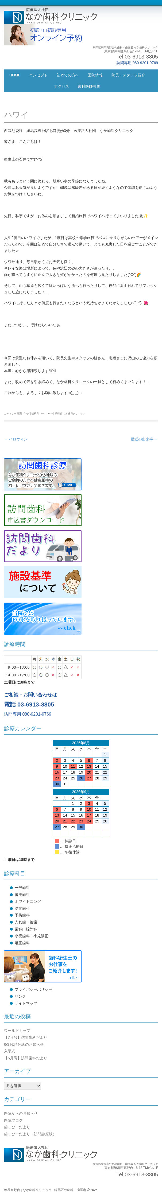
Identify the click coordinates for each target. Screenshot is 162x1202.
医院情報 (95, 75)
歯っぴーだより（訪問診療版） (30, 1134)
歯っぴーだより (17, 1127)
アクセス (61, 86)
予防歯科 (22, 915)
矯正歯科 (22, 943)
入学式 (9, 1051)
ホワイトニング (28, 901)
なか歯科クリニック (74, 413)
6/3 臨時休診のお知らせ (24, 1044)
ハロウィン (16, 439)
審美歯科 (22, 894)
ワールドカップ (17, 1030)
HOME (15, 75)
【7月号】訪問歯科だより (25, 1037)
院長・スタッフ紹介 (128, 75)
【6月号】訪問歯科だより (25, 1058)
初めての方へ (68, 75)
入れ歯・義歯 (26, 922)
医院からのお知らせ (21, 1113)
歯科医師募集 (89, 86)
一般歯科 (22, 887)
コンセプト (38, 75)
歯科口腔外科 (26, 929)
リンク (20, 996)
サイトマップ (26, 1003)
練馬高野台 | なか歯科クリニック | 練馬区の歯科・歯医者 (45, 1190)
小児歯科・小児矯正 (31, 936)
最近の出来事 (144, 439)
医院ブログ (23, 413)
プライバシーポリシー (33, 989)
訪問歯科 (22, 908)
